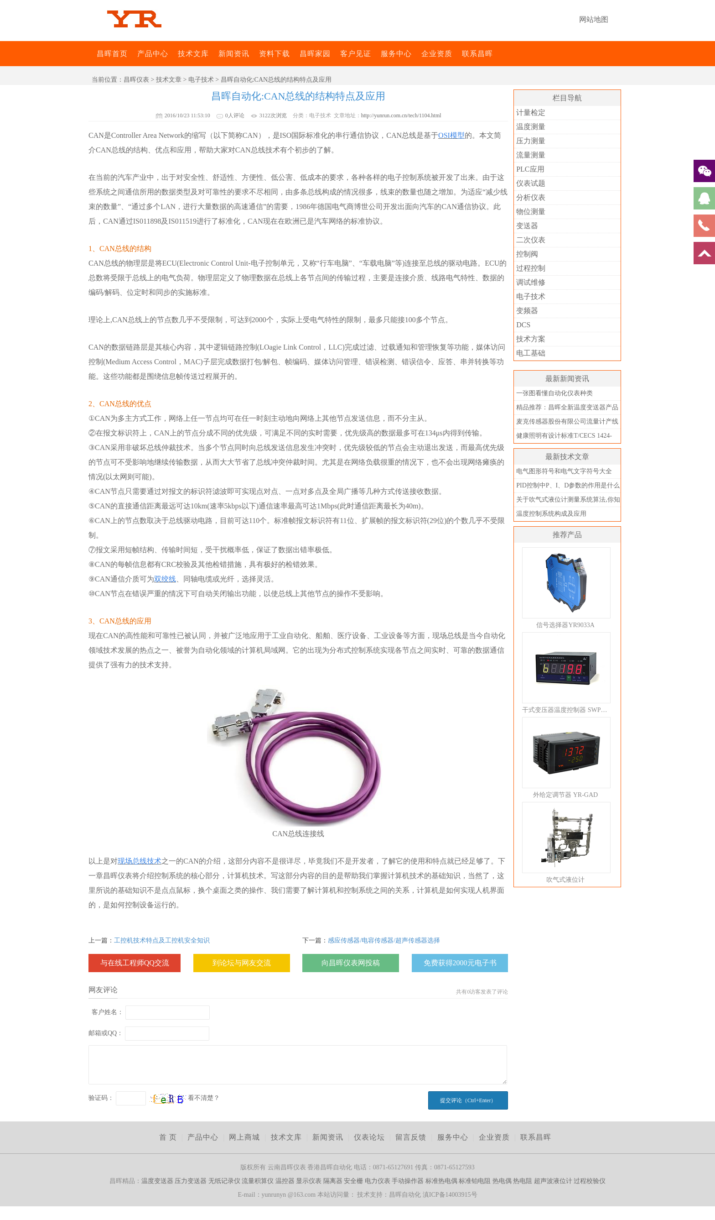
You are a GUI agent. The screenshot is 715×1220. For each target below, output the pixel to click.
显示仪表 (308, 1181)
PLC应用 (530, 169)
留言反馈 (410, 1137)
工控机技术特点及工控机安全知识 (162, 940)
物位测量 (530, 211)
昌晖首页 (112, 54)
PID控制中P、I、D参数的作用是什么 (568, 485)
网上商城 (244, 1137)
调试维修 (530, 282)
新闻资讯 (233, 54)
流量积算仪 (258, 1181)
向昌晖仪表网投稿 (350, 963)
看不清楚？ (185, 1097)
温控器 (285, 1181)
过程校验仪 (590, 1181)
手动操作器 (408, 1181)
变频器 (527, 310)
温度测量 (530, 127)
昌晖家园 (315, 54)
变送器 (527, 226)
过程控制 (530, 268)
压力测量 (530, 141)
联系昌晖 (477, 54)
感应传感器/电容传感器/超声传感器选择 (384, 940)
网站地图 (593, 19)
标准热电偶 (441, 1181)
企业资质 (436, 54)
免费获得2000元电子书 (460, 963)
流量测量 (530, 155)
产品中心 (152, 54)
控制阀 (527, 254)
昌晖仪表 (136, 79)
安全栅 (353, 1181)
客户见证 (355, 54)
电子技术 (201, 79)
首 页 (168, 1137)
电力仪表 (377, 1181)
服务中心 (396, 54)
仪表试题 (530, 183)
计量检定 (530, 112)
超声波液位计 (553, 1181)
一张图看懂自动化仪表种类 (554, 393)
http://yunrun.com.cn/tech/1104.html (401, 115)
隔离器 (332, 1181)
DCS (523, 325)
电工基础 (530, 353)
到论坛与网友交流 (241, 963)
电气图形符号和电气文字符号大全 (564, 471)
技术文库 (193, 54)
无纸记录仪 (224, 1181)
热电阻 (522, 1181)
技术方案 (530, 339)
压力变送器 (191, 1181)
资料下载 (274, 54)
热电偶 (502, 1181)
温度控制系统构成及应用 (551, 513)
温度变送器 (157, 1181)
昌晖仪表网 (90, 53)
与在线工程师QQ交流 (134, 963)
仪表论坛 (369, 1137)
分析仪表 (530, 197)
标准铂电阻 (475, 1181)
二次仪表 (530, 240)
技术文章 (168, 79)
